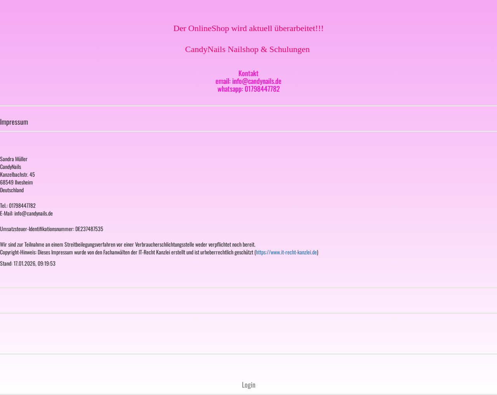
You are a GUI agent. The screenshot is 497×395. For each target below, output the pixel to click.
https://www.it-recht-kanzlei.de (286, 252)
